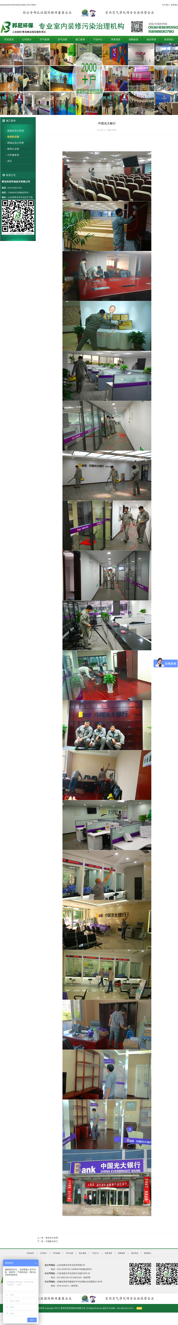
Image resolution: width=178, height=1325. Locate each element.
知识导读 (151, 39)
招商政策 (133, 39)
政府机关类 (13, 137)
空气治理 (62, 39)
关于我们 (165, 5)
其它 (9, 161)
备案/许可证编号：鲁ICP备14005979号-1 (118, 1308)
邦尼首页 (9, 39)
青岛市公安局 (52, 1238)
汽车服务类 (13, 155)
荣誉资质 (115, 39)
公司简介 (27, 39)
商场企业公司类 (15, 143)
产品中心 (98, 39)
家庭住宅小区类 (15, 130)
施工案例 (80, 39)
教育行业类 (13, 149)
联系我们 (174, 5)
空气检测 (44, 39)
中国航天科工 (52, 1241)
